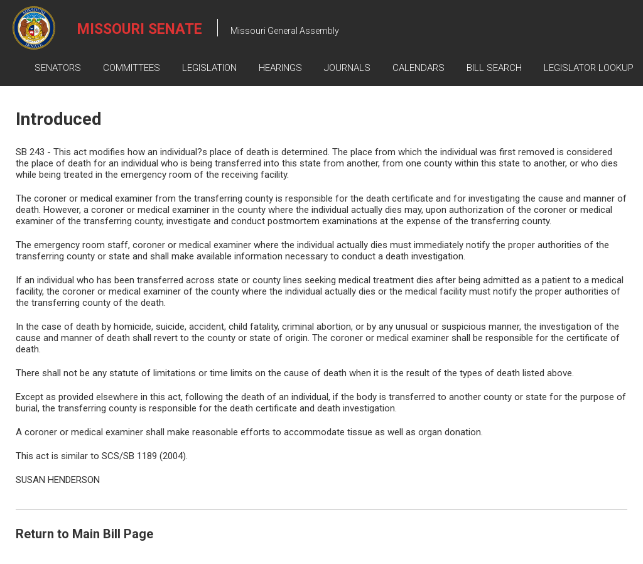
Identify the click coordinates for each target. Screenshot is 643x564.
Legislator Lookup (589, 67)
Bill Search (494, 67)
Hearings (280, 67)
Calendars (418, 67)
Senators (58, 67)
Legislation (209, 67)
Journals (347, 67)
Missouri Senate (139, 29)
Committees (131, 67)
